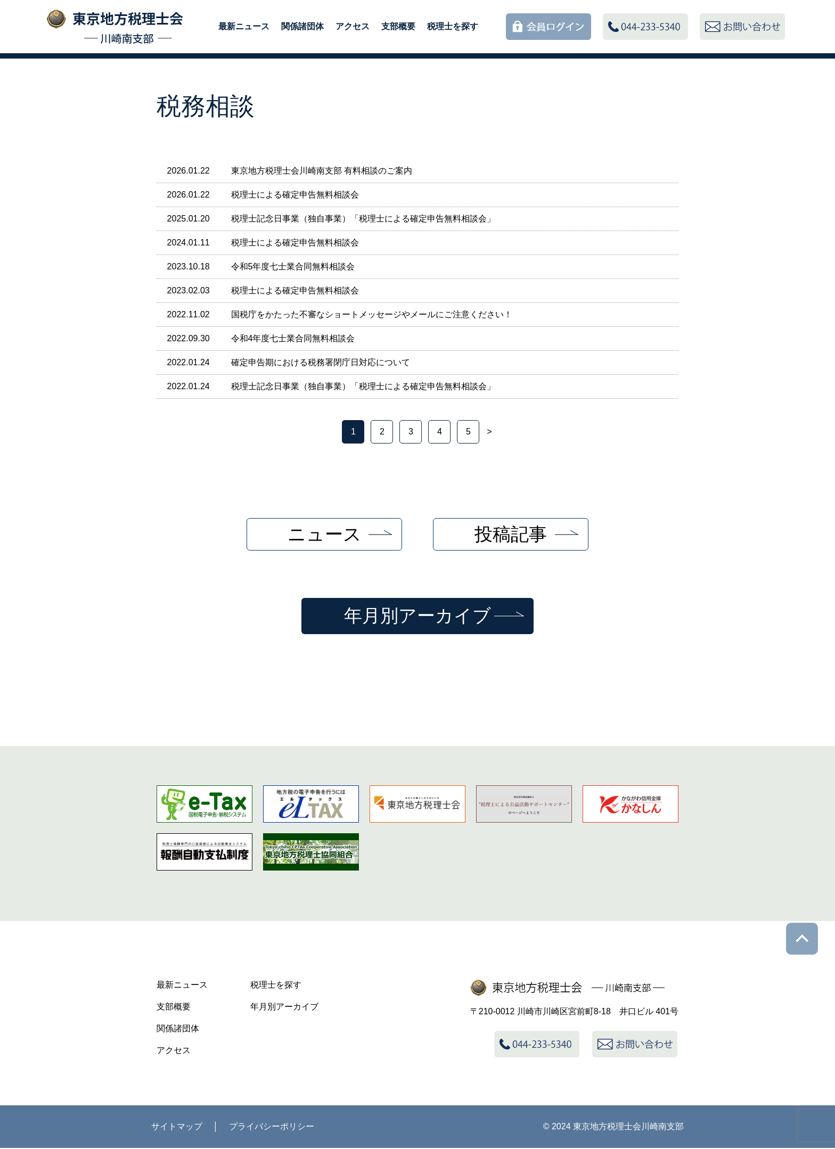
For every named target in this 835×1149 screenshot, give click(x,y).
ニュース (324, 534)
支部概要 (398, 26)
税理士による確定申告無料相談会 (295, 194)
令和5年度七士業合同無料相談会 (293, 266)
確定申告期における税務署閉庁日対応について (320, 362)
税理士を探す (452, 26)
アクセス (352, 26)
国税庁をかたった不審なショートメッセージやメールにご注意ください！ (371, 314)
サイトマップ (176, 1127)
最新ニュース (243, 26)
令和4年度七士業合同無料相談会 (293, 338)
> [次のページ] (489, 431)
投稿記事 (510, 534)
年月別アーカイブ (417, 616)
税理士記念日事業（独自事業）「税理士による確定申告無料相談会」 (363, 218)
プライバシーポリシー (271, 1127)
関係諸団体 (302, 26)
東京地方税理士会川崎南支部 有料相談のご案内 (321, 170)
